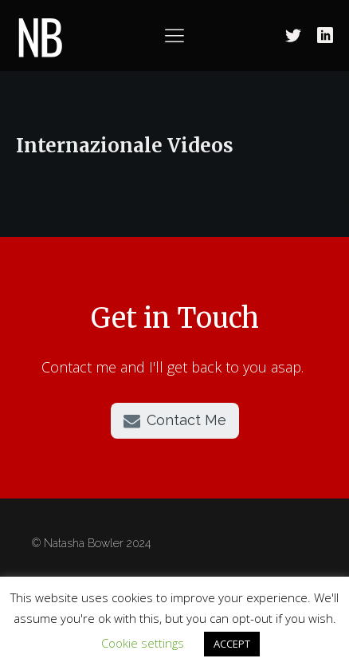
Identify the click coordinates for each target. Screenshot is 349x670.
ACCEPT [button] (232, 643)
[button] (175, 421)
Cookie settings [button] (142, 643)
